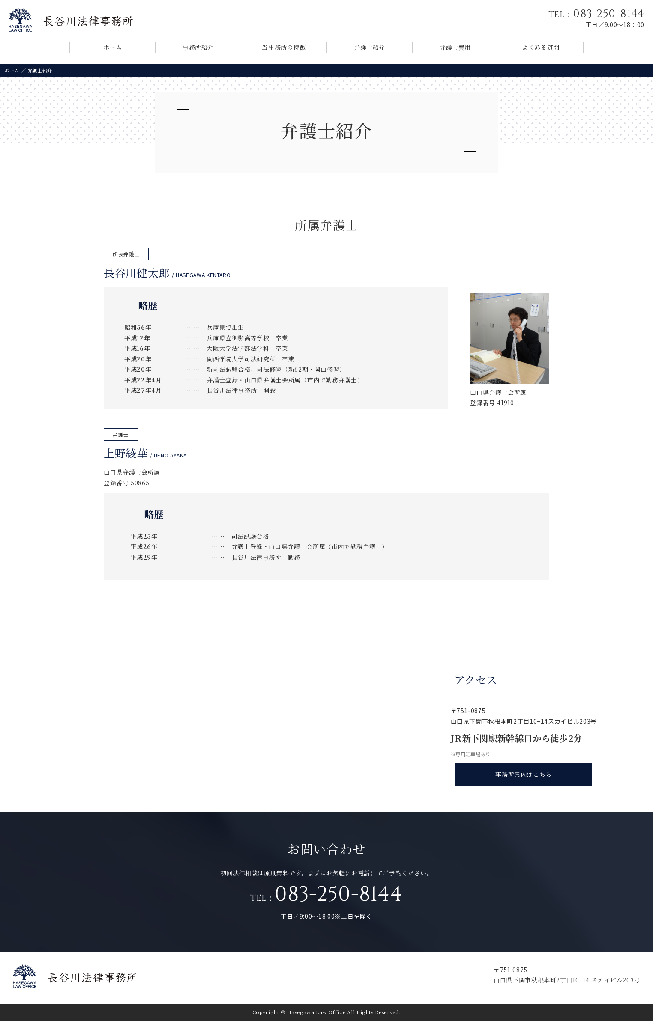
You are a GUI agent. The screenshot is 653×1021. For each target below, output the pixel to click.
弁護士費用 (455, 47)
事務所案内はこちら (523, 774)
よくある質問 (541, 47)
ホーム (112, 47)
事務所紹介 (198, 47)
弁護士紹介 (369, 47)
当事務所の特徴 (284, 47)
